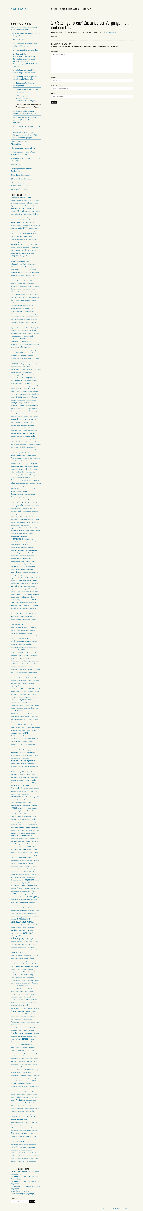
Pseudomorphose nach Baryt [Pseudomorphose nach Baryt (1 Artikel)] (17, 838)
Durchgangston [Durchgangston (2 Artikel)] (27, 372)
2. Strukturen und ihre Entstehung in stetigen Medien (24, 34)
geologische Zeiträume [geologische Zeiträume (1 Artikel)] (26, 486)
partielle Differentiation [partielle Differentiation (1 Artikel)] (27, 791)
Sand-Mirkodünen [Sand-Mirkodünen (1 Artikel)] (24, 902)
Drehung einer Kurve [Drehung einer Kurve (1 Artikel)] (22, 358)
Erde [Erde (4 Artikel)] (12, 411)
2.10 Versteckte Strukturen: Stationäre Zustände (23, 127)
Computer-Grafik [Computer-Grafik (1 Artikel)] (30, 316)
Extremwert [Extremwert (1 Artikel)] (34, 428)
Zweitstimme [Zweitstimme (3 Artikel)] (15, 1155)
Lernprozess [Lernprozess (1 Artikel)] (30, 691)
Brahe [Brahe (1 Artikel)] (20, 297)
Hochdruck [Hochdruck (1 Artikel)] (13, 558)
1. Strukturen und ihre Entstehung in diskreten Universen (24, 28)
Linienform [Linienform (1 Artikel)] (34, 694)
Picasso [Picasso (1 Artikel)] (29, 808)
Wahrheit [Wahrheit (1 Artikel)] (13, 1103)
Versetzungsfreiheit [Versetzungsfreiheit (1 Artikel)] (15, 1081)
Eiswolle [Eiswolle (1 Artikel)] (33, 389)
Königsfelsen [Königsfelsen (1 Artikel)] (29, 675)
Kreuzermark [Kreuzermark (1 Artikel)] (14, 650)
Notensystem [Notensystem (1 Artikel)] (17, 758)
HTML (114, 1209)
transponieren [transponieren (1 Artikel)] (26, 1042)
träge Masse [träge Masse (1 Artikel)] (21, 1058)
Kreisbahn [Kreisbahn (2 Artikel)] (29, 644)
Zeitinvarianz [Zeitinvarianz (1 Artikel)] (14, 1136)
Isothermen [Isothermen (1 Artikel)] (18, 589)
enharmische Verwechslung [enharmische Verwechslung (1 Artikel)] (32, 405)
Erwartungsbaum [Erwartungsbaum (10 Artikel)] (26, 419)
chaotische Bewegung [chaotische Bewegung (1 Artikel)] (16, 308)
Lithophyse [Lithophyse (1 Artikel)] (13, 697)
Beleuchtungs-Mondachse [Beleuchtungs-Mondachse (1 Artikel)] (17, 281)
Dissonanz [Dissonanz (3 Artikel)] (14, 344)
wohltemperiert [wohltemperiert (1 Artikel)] (20, 1125)
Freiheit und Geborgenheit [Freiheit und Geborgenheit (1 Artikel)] (23, 464)
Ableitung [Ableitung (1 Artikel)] (19, 206)
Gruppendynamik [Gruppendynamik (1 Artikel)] (25, 525)
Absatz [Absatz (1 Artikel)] (12, 208)
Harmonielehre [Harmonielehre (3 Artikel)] (29, 539)
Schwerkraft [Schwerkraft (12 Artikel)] (26, 933)
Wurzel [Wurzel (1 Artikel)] (17, 1128)
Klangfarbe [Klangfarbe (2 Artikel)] (33, 608)
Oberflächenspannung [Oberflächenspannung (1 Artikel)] (16, 772)
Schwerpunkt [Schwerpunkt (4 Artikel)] (16, 936)
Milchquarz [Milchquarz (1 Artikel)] (27, 716)
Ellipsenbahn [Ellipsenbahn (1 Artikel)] (26, 397)
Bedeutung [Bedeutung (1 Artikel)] (28, 275)
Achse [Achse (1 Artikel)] (30, 217)
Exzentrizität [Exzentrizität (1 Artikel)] (14, 430)
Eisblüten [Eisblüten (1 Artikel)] (20, 389)
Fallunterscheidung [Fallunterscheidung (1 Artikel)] (32, 430)
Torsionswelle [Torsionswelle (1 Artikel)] (14, 1036)
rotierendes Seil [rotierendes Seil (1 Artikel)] (34, 894)
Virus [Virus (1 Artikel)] (21, 1092)
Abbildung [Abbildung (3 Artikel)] (14, 203)
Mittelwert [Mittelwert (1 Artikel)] (31, 722)
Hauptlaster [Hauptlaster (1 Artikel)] (24, 547)
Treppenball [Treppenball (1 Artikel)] (13, 1053)
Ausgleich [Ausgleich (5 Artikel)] (15, 255)
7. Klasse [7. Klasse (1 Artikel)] (31, 200)
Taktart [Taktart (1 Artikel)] (35, 1014)
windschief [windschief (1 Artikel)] (13, 1119)
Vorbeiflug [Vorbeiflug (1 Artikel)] (29, 1094)
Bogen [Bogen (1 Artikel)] (12, 297)
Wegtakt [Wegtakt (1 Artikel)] (37, 1108)
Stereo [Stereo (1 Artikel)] (12, 988)
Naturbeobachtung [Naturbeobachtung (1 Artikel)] (15, 744)
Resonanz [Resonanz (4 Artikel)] (14, 880)
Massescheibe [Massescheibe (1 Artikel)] (20, 708)
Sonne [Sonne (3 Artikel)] (32, 958)
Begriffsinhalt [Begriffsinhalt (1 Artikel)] (32, 278)
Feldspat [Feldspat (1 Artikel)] (13, 441)
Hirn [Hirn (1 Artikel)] (17, 555)
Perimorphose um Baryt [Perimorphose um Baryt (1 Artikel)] (27, 797)
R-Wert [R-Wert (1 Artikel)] (20, 852)
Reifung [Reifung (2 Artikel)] (13, 869)
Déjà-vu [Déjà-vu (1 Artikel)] (36, 377)
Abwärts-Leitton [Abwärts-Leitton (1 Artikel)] (28, 214)
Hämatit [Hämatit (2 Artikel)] (13, 567)
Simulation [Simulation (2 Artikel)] (19, 955)
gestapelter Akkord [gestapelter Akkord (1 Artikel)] (15, 500)
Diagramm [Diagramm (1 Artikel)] (13, 328)
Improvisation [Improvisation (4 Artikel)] (16, 572)
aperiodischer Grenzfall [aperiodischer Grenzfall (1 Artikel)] (22, 239)
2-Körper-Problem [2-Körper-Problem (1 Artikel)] (15, 197)
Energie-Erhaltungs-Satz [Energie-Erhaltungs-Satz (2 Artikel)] (26, 403)
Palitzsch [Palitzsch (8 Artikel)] (15, 785)
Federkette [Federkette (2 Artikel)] (20, 436)
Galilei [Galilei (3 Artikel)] (35, 469)
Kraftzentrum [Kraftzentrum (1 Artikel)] (14, 644)
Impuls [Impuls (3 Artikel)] (25, 572)
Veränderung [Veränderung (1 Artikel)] (31, 1086)
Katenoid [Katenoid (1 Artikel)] (13, 597)
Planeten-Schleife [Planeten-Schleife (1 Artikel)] (15, 813)
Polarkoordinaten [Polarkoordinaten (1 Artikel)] (26, 819)
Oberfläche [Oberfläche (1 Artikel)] (20, 766)
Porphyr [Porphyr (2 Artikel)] (34, 819)
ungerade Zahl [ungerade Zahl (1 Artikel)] (30, 1067)
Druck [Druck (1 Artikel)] (28, 366)
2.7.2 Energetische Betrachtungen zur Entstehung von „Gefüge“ (25, 98)
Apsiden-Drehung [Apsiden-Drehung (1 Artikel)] (15, 242)
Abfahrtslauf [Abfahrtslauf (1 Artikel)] (22, 203)
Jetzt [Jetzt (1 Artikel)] (36, 591)
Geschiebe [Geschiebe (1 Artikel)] (24, 491)
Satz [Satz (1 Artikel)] (36, 905)
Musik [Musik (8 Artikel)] (25, 732)
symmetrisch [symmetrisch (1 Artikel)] (37, 1008)
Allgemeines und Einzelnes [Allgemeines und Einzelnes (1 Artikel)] (23, 225)
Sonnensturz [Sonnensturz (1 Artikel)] (21, 961)
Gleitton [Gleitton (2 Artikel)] (32, 508)
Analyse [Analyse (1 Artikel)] (37, 228)
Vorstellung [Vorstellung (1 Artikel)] (25, 1097)
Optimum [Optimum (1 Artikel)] (27, 780)
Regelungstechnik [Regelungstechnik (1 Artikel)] (20, 863)
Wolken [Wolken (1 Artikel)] (36, 1125)
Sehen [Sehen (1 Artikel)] (12, 944)
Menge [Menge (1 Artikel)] (12, 716)
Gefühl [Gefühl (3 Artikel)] (20, 480)
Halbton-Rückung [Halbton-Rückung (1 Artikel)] (30, 530)
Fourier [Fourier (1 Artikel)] (34, 455)
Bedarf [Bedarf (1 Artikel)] (22, 275)
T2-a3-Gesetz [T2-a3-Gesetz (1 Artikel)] (20, 1014)
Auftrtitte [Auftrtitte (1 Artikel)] (18, 253)
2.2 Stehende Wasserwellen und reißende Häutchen (25, 44)
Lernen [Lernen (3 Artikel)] (23, 691)
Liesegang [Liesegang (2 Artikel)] (13, 694)
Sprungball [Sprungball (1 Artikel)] (13, 972)
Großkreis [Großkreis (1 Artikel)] (37, 519)
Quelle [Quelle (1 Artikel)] (24, 849)
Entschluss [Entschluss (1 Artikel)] (28, 408)
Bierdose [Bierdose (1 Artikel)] (28, 289)
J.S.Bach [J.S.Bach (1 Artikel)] (18, 591)
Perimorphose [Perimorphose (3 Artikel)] (16, 797)
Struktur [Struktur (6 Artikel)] (25, 994)
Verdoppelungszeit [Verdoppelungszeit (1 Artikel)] (15, 1075)
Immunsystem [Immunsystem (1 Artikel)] (29, 569)
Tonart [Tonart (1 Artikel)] (19, 1030)
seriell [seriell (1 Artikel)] (19, 952)
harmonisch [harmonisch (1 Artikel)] (13, 542)
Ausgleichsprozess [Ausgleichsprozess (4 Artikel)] (27, 255)
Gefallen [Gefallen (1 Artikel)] (35, 477)
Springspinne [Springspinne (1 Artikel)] (31, 969)
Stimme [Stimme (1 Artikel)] (21, 991)
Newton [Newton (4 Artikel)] (23, 752)
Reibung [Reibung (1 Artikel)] (27, 866)
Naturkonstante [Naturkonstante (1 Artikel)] (31, 744)
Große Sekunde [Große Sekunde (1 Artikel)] (23, 519)
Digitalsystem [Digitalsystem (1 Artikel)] (22, 333)
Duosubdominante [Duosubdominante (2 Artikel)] (26, 369)
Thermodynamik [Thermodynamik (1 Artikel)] (30, 1025)
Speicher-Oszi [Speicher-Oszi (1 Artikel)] (34, 961)
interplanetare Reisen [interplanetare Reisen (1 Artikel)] (25, 583)
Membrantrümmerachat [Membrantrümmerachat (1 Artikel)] (31, 713)
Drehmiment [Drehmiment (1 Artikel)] (30, 355)
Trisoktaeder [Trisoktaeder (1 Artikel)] (21, 1056)
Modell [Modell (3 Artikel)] (19, 724)
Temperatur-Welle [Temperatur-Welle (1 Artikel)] (25, 1022)
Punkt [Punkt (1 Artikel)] (38, 838)
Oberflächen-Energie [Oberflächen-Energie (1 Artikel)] (15, 769)
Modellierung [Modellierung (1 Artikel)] (27, 725)
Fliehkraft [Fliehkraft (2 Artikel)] (22, 447)
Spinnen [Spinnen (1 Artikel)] (36, 966)
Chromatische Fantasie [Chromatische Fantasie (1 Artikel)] (16, 314)
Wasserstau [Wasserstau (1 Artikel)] (13, 1108)
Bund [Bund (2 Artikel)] (12, 303)
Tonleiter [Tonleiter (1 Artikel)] (21, 1033)
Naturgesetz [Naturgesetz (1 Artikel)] (24, 744)
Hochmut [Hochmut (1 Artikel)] (19, 558)
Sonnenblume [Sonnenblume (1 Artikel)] (14, 961)
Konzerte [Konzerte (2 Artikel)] (29, 633)
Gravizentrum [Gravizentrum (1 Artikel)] (35, 517)
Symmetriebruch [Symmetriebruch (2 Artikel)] (15, 1008)
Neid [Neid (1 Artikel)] (24, 750)
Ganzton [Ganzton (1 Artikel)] (12, 475)
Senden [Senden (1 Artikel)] (26, 950)
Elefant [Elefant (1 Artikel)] (12, 397)
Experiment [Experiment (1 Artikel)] (31, 425)
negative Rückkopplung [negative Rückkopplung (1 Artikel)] (16, 750)
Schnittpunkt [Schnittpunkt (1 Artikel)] (29, 924)
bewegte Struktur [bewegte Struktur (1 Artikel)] (22, 283)
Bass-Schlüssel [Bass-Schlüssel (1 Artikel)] (35, 272)
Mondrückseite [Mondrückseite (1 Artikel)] (21, 730)
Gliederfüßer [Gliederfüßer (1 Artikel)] (14, 511)
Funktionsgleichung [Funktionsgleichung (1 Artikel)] (33, 466)
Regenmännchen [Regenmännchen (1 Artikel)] (14, 866)
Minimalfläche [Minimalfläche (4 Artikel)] (16, 721)
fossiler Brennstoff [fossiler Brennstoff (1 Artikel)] (21, 455)
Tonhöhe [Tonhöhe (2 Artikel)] (31, 1030)
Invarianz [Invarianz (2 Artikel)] (27, 586)
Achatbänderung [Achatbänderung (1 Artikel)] (24, 217)
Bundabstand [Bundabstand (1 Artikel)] (18, 303)
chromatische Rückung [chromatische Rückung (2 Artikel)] (29, 314)
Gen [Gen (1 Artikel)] (27, 483)
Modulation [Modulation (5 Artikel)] (15, 727)
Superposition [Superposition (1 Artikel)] (14, 1005)
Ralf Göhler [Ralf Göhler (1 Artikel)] (13, 855)
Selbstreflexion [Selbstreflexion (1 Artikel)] (14, 950)
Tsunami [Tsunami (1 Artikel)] (36, 1058)
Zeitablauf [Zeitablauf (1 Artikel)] (17, 1133)
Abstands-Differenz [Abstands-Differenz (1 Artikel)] (29, 211)
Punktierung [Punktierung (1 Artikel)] (21, 841)
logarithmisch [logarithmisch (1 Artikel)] (20, 697)
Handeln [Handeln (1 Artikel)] (25, 533)
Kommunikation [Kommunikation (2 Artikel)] (16, 625)
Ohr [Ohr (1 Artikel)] (28, 777)
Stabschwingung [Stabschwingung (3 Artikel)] (27, 974)
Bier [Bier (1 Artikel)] (24, 289)
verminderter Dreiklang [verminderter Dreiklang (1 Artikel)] (23, 1078)
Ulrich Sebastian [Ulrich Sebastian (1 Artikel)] (21, 1061)
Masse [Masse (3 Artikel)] (37, 705)
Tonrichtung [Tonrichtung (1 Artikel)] (37, 1033)
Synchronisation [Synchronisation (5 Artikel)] (17, 1011)
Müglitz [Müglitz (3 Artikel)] (28, 738)
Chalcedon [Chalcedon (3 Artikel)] (18, 305)
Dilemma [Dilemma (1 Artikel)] (29, 333)
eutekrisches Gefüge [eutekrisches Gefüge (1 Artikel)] (15, 425)
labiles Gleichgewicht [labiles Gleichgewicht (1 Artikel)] (22, 680)
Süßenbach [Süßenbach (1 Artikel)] (13, 1014)
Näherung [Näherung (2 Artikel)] (24, 763)
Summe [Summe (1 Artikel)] (35, 1002)
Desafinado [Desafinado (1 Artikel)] (19, 325)
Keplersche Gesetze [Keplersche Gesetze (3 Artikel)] (27, 602)
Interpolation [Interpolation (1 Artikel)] (35, 583)
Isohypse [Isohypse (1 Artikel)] (13, 589)
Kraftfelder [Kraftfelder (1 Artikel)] (27, 641)
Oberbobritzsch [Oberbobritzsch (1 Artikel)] (32, 763)
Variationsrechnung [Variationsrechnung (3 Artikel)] (30, 1069)
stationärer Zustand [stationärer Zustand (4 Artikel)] (22, 983)
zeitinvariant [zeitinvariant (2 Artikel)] (32, 1133)
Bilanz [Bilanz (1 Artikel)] (33, 289)
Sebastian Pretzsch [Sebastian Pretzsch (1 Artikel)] (28, 941)
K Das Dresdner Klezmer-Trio (22, 189)
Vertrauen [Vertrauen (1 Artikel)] (24, 1086)
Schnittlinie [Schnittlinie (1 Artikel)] (21, 924)
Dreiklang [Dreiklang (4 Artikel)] (14, 363)
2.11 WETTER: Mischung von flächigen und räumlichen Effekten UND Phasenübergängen (26, 135)
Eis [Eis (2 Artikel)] (38, 386)
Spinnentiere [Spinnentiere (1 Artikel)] (14, 969)
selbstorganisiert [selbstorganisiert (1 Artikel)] (31, 947)
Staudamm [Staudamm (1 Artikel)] (13, 986)
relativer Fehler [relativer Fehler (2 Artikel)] (29, 874)
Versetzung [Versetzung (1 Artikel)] (33, 1078)
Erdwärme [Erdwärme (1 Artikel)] (24, 411)
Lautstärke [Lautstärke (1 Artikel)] (13, 689)
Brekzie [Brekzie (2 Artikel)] (25, 297)
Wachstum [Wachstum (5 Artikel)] (20, 1100)
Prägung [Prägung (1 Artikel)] (33, 833)
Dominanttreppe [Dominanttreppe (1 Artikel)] (29, 350)
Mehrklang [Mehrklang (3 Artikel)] (19, 711)
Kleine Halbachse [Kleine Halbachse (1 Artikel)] (21, 614)
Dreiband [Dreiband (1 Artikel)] (37, 358)
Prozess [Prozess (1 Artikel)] (28, 833)
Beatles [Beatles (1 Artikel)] (18, 275)
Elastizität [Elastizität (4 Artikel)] (35, 394)
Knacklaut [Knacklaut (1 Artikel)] (18, 619)
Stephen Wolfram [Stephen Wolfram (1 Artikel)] (34, 986)
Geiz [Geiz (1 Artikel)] (30, 480)
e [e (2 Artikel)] (21, 380)
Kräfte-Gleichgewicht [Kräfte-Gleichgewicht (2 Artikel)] (25, 658)
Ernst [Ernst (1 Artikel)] (31, 416)
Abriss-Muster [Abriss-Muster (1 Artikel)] (33, 206)
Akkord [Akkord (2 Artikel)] (32, 222)
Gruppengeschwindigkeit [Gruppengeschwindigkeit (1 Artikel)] (16, 528)
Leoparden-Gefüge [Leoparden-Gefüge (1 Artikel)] (15, 691)
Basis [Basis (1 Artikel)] (26, 272)
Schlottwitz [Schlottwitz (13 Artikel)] (23, 918)
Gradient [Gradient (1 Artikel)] (13, 514)
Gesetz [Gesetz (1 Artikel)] (37, 497)
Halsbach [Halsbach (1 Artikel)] (37, 530)
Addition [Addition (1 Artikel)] (25, 220)
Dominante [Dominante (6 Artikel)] (25, 346)
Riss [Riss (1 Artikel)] (11, 885)
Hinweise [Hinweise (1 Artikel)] (13, 555)
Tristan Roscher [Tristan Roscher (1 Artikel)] (29, 1056)
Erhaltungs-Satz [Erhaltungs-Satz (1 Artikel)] (14, 414)
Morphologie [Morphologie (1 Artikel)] (34, 730)
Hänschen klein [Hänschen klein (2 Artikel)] (30, 567)
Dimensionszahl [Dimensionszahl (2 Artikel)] (28, 336)
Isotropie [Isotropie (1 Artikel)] (25, 589)
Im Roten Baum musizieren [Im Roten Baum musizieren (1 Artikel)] (29, 575)
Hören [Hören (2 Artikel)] (12, 569)
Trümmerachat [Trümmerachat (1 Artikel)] (29, 1058)
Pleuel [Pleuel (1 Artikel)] (34, 816)
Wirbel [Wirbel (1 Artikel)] (27, 1122)
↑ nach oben (14, 1209)
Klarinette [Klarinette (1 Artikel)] (13, 611)
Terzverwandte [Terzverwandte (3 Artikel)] (16, 1025)
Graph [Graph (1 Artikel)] (17, 517)
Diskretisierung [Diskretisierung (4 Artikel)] (26, 341)
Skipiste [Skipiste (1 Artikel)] (21, 958)
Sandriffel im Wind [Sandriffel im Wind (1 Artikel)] (15, 905)
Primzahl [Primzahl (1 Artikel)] (28, 827)
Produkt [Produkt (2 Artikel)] (13, 830)
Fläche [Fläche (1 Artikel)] (29, 453)
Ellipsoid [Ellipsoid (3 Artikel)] (34, 397)
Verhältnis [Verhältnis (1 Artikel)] (36, 1075)
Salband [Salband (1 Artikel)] (12, 902)
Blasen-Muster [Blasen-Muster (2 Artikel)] (20, 295)
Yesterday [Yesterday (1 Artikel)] (34, 1130)
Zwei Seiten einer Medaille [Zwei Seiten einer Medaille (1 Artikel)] (30, 1153)
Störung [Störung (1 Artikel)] (20, 997)
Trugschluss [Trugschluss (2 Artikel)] (14, 1059)
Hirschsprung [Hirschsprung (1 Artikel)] (30, 555)
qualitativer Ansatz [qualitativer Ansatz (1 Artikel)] (21, 847)
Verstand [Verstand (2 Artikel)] (33, 1081)
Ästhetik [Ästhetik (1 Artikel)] (37, 1158)
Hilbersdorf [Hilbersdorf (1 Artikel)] (30, 553)
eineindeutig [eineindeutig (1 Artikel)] (27, 386)
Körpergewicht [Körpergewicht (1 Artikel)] (14, 678)
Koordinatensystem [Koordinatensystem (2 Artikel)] (25, 636)
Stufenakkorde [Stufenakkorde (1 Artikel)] (14, 997)
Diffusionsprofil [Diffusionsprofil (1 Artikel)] (14, 333)
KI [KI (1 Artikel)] (31, 605)
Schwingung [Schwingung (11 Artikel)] (17, 938)
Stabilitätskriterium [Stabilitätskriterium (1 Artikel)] (15, 975)
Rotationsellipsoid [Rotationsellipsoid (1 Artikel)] (15, 891)
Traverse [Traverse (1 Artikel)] (17, 1047)
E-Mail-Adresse (56, 86)
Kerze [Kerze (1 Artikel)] (36, 603)
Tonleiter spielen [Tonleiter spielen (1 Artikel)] (28, 1033)
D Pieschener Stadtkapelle (20, 175)
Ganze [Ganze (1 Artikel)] (34, 472)
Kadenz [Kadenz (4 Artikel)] (19, 594)
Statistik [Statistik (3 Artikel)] (35, 983)
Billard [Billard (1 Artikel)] (19, 292)
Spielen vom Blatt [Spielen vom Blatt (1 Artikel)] (29, 966)
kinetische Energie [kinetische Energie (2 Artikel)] (16, 608)
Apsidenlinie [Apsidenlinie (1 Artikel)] (23, 242)
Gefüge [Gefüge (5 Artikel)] (14, 480)
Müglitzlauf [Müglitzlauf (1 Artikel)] (35, 739)
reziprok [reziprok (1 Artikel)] (21, 880)
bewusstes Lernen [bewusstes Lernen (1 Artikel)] (31, 283)
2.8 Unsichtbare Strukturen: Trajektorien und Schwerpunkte (25, 112)
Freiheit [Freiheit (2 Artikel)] (17, 461)
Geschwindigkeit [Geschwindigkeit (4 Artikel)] (17, 494)
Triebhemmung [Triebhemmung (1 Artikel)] (29, 1053)
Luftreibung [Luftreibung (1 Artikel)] (13, 702)
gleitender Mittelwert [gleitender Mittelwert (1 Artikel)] (29, 505)
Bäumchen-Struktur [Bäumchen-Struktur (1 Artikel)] (34, 303)
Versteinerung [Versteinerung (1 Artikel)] (21, 1083)
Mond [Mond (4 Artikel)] (37, 727)
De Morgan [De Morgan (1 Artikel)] (21, 322)
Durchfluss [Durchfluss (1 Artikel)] (18, 372)
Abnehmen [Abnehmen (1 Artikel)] (25, 206)
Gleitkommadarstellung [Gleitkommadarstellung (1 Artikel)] (16, 508)
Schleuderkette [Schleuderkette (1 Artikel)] (35, 916)
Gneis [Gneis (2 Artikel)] (19, 511)
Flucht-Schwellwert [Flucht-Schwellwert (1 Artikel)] (31, 447)
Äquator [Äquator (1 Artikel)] (32, 1158)
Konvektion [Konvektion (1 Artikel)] (32, 630)
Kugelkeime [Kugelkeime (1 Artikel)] (13, 664)
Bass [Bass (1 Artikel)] (30, 272)
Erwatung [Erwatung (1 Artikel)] (26, 422)
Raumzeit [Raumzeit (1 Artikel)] (35, 858)
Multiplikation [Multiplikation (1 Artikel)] (14, 733)
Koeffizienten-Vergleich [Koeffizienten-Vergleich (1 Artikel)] (20, 622)
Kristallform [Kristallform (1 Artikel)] (13, 653)
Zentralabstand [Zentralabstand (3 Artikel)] (21, 1139)
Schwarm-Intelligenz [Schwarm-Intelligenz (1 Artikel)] (21, 927)
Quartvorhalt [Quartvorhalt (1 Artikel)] (36, 847)
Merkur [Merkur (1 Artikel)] (22, 716)
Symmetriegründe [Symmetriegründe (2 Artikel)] (27, 1008)
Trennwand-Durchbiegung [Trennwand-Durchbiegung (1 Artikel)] (23, 1050)
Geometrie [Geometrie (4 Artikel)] (14, 488)
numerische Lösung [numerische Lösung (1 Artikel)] (15, 763)
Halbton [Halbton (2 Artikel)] (21, 530)
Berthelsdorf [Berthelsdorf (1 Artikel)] (13, 283)
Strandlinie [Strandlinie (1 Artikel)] (31, 991)
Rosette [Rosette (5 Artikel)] (20, 888)
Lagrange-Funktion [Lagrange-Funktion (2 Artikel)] (28, 683)
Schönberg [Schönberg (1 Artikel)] (19, 941)
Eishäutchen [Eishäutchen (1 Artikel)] (27, 389)
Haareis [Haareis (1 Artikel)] (25, 528)
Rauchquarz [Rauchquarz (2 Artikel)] (22, 858)
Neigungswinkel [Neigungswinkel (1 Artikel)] (30, 750)
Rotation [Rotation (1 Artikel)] (27, 888)
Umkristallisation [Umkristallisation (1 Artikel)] (14, 1064)
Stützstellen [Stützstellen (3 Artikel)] (28, 997)
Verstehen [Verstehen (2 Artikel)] (13, 1083)
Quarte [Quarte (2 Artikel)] (29, 847)
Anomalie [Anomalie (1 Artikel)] (31, 236)
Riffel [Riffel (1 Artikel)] (18, 883)
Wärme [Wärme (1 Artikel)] (22, 1128)
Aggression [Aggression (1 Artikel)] (19, 222)
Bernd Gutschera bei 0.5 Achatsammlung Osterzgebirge (22, 1192)
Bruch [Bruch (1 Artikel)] (12, 300)
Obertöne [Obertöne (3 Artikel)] (14, 777)
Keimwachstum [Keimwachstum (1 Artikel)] (25, 600)
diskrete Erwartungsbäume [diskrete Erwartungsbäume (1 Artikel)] (33, 339)
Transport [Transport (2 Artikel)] (34, 1042)
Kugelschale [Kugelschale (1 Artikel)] (30, 664)
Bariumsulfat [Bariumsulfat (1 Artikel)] (28, 270)
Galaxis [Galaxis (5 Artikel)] (28, 469)
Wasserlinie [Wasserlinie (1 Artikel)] (25, 1105)
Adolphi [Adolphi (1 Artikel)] (35, 220)
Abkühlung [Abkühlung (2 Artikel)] (30, 203)
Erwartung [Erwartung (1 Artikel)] (13, 419)
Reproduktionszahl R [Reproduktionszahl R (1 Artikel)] (31, 877)
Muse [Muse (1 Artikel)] (20, 733)
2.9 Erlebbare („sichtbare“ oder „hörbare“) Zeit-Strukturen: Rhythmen (24, 120)
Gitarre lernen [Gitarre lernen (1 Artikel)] (28, 503)
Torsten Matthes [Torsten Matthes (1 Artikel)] (22, 1036)
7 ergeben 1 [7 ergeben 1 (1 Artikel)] (24, 200)
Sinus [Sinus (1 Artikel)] (34, 955)
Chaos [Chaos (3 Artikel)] (25, 305)
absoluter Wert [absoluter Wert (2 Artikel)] (30, 208)
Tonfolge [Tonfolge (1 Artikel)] (25, 1030)
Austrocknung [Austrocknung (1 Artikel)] (14, 259)
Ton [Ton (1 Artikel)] (37, 1027)
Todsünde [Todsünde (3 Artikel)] (31, 1027)
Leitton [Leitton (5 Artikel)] (31, 688)
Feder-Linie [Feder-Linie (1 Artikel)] (25, 433)
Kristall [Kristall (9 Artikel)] (21, 649)
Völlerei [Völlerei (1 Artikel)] (12, 1100)
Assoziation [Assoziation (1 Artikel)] (19, 247)
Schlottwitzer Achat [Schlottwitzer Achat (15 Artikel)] (22, 922)
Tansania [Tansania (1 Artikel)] (13, 1016)
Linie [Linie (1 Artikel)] (29, 694)
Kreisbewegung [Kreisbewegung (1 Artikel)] (14, 647)
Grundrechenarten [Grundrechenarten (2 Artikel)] (32, 522)
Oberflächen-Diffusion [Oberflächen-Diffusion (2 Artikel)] (31, 766)
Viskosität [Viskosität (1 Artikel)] (26, 1092)
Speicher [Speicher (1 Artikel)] (28, 961)
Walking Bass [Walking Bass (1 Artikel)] (14, 1105)
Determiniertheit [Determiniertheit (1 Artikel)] (34, 325)
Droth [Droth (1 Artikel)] (24, 366)
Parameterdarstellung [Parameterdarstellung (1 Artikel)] (16, 791)
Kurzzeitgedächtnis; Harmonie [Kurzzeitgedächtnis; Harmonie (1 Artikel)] (18, 675)
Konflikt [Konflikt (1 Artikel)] (12, 627)
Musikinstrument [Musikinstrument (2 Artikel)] (16, 736)
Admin (130, 1209)
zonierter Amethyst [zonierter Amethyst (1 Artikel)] (23, 1144)
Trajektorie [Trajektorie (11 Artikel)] (22, 1039)
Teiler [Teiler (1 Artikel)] (12, 1019)
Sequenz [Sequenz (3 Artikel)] (14, 952)
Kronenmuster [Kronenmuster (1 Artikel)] (14, 658)
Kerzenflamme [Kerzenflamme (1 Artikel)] (14, 605)
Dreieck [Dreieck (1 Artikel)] (31, 361)
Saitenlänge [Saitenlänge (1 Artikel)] (34, 899)
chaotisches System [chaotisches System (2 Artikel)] (27, 308)
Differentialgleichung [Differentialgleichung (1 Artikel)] (23, 330)
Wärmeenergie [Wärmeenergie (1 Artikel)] (28, 1128)
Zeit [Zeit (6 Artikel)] (12, 1133)
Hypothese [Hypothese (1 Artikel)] (34, 564)
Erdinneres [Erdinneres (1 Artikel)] (18, 411)
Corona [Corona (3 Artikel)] (13, 319)
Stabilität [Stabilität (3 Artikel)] (31, 972)
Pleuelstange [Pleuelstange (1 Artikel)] (13, 819)
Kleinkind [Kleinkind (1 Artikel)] (16, 616)
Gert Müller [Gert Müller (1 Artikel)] (13, 491)
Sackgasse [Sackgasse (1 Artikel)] (23, 899)
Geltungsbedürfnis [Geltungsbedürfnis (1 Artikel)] (20, 483)
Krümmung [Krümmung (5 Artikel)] (16, 660)
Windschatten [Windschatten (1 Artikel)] (34, 1117)
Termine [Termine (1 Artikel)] (33, 1022)
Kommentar (54, 52)
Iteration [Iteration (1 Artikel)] (13, 591)
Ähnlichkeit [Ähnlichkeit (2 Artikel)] (25, 1158)
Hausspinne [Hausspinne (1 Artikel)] (31, 547)
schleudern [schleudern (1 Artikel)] (13, 919)
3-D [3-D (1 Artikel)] (34, 197)
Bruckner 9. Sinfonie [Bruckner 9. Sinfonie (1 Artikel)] (25, 300)
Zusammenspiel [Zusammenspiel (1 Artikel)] (14, 1150)
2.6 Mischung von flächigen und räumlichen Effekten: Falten (25, 77)
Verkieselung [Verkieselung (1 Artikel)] (14, 1078)
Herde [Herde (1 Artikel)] (12, 553)
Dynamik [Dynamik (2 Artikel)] (24, 375)
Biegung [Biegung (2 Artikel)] (13, 289)
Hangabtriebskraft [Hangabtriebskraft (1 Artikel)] (15, 536)
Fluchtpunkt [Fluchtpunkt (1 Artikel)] (26, 450)
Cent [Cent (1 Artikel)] (12, 306)
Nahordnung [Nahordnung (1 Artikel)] (24, 741)
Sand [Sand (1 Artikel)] (17, 902)
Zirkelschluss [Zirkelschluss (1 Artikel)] (35, 1142)
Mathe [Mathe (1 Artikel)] (37, 708)
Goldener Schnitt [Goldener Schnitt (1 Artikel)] (27, 511)
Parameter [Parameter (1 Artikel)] (36, 788)
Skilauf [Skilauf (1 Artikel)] (12, 958)
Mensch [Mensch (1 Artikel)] (17, 716)
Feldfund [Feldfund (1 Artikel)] (34, 439)
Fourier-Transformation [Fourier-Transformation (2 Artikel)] (32, 458)
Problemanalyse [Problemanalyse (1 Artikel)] (34, 827)
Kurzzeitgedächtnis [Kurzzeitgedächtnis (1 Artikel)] (32, 672)
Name (53, 78)
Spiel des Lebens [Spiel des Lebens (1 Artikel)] (19, 966)
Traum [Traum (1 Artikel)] (12, 1047)
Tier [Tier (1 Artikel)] (26, 1027)
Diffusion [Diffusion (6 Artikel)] (33, 330)
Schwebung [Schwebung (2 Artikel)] (14, 930)
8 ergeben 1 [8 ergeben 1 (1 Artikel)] (36, 200)
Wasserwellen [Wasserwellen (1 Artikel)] (20, 1108)
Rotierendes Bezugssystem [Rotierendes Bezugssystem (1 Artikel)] (23, 894)
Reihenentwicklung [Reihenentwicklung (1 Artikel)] (30, 869)
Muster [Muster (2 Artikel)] (25, 736)
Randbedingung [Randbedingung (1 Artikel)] (33, 855)
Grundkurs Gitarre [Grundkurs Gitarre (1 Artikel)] (21, 522)
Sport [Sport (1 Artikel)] (19, 969)
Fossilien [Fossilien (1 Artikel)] (29, 455)
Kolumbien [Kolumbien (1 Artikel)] (30, 622)
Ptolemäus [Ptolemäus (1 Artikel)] (32, 838)
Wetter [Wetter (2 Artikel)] (13, 1117)
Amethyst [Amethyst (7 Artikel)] (22, 227)
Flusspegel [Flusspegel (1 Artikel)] (18, 453)
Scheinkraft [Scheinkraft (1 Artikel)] (31, 908)
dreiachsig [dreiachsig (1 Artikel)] (30, 358)
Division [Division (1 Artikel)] (21, 344)
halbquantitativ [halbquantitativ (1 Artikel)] (14, 530)
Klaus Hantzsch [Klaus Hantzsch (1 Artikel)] (20, 611)
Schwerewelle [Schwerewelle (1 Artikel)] (30, 930)
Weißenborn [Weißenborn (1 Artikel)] (21, 1111)
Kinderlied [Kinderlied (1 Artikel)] (35, 605)
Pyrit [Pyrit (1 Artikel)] (33, 841)
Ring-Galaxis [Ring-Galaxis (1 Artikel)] (28, 883)
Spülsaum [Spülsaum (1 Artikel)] (19, 972)
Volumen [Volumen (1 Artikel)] (13, 1094)
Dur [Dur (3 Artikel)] (35, 369)
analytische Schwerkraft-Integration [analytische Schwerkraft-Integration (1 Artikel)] (29, 231)
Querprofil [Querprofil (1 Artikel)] (29, 849)
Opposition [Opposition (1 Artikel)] (13, 780)
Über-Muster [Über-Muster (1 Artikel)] (13, 1161)
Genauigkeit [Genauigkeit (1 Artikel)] (32, 483)
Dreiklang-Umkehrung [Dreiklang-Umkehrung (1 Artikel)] (24, 364)
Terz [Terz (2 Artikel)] (37, 1022)
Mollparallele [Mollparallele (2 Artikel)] (30, 727)
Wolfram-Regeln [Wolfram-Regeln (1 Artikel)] (29, 1125)
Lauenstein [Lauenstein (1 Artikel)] (34, 686)
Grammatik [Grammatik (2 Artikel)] (36, 514)
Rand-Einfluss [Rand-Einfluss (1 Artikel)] (24, 855)
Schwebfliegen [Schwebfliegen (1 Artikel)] (31, 927)
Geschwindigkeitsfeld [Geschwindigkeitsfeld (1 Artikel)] (30, 494)
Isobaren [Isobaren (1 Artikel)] (33, 586)
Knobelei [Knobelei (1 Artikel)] (34, 619)
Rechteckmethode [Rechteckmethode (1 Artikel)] (15, 860)
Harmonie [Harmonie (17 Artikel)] (17, 539)
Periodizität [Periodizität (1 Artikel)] (19, 799)
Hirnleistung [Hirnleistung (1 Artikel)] (23, 555)
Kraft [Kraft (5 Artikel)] (13, 641)
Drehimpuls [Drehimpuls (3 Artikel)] (15, 355)
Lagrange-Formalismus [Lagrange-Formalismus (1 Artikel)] (16, 683)
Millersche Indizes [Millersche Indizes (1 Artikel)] (18, 719)
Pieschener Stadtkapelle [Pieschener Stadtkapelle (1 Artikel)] (16, 811)
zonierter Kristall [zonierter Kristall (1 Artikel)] (33, 1144)
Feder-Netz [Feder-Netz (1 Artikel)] (32, 433)
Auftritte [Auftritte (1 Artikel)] (13, 253)
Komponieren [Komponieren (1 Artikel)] (25, 625)
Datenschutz (107, 1209)
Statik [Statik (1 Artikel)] (23, 980)
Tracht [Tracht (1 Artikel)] (34, 1036)
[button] (40, 27)
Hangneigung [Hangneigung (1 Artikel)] (24, 536)
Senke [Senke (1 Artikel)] (31, 950)
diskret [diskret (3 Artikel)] (22, 339)
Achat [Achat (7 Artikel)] (35, 213)
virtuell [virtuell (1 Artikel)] (25, 1089)
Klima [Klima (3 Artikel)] (35, 616)
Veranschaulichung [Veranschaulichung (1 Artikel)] (26, 1072)
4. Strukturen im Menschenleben (23, 148)
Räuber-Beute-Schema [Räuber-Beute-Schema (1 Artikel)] (20, 897)
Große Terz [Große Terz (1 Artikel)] (30, 519)
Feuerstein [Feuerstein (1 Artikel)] (31, 441)
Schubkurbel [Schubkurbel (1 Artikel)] (36, 924)
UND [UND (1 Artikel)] (16, 1067)
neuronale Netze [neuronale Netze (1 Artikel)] (14, 752)
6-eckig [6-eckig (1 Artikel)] (19, 200)
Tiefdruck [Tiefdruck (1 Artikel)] (13, 1027)
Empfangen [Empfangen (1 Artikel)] (13, 400)
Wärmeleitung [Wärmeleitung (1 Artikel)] (22, 1130)
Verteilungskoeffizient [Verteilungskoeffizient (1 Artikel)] (16, 1086)
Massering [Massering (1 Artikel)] (13, 708)
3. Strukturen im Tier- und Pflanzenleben (21, 142)
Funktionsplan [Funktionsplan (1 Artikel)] (14, 469)
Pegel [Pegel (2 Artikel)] (18, 794)
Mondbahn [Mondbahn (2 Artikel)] (14, 730)
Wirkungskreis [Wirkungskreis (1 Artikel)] (33, 1122)
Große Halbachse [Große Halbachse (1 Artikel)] (14, 519)
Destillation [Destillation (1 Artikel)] (26, 325)
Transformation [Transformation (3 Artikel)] (16, 1042)
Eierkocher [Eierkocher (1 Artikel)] (34, 380)
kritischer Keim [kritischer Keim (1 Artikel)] (34, 655)
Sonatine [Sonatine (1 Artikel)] (26, 958)
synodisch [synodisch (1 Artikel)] (28, 1011)
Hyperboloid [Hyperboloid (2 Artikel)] (27, 564)
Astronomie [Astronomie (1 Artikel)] (17, 250)
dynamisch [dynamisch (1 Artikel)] (31, 375)
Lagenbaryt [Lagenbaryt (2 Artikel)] (36, 680)
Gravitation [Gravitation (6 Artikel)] (25, 516)
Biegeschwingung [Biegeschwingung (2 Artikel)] (33, 286)
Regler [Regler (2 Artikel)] (21, 866)
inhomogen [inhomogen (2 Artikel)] (14, 580)
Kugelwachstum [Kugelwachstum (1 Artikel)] (31, 669)
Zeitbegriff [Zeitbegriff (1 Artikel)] (24, 1133)
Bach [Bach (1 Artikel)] (28, 261)
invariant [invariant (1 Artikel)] (20, 586)
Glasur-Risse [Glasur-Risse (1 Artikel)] (36, 503)
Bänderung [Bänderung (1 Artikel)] (25, 303)
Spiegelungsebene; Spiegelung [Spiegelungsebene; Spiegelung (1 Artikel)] (30, 964)
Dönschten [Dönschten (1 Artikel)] (17, 380)
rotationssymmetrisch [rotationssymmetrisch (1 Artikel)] (25, 891)
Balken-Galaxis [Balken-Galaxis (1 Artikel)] (20, 267)
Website (53, 94)
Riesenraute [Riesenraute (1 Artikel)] (13, 883)
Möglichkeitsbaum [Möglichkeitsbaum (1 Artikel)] (15, 739)
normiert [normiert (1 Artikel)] (31, 755)
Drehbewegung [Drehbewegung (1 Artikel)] (35, 353)
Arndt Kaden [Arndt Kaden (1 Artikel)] (21, 245)
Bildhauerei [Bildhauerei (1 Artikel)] (13, 292)
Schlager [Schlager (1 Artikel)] (24, 913)
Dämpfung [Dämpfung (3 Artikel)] (29, 377)
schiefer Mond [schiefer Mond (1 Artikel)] (23, 910)
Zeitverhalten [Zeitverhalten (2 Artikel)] (27, 1136)
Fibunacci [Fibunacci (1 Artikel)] (16, 444)
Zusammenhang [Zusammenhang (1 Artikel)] (31, 1147)
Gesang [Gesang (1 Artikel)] (19, 491)
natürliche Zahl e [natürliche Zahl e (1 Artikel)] (28, 747)
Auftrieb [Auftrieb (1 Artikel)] (34, 250)
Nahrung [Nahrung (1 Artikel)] (31, 741)
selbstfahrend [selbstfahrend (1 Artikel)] (14, 947)
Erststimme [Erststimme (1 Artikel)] (36, 416)
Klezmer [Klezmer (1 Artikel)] (22, 616)
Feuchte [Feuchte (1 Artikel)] (25, 441)
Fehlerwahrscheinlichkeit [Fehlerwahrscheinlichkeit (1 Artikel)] (16, 439)
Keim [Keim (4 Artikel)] (32, 597)
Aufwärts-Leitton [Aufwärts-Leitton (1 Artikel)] (26, 253)
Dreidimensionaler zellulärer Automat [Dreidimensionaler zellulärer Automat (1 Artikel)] (19, 361)
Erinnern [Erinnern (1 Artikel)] (20, 416)
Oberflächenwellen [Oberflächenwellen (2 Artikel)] (27, 772)
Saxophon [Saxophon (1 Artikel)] (18, 908)
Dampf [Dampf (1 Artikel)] (28, 319)
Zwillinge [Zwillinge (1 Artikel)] (29, 1155)
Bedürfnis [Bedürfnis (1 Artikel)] (35, 275)
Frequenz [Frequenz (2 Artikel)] (34, 464)
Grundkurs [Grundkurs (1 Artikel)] (13, 522)
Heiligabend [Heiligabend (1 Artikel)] (13, 550)
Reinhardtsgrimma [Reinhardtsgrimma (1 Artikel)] (15, 871)
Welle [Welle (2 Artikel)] (27, 1111)
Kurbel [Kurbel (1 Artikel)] (16, 672)
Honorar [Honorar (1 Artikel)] (33, 561)
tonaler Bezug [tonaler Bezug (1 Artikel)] (14, 1030)
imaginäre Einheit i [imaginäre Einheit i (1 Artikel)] (20, 569)
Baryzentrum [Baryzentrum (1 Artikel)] (14, 272)
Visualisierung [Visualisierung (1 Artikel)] (33, 1092)
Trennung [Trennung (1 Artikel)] (13, 1050)
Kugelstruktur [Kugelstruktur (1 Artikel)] (14, 669)
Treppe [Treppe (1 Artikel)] (32, 1050)
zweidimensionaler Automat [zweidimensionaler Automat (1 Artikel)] (25, 1150)
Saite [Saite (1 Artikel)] (28, 899)
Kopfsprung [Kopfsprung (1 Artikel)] (13, 639)
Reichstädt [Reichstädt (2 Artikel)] (33, 866)
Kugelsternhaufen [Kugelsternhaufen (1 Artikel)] (22, 666)
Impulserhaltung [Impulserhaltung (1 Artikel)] (18, 575)
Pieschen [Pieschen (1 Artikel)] (34, 808)
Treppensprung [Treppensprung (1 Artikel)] (21, 1053)
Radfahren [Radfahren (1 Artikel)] (25, 852)
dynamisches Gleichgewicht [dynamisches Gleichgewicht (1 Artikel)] (17, 377)
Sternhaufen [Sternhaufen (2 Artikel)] (18, 989)
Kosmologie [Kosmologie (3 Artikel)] (21, 638)
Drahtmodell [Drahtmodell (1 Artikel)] (27, 353)
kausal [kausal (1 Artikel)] (17, 597)
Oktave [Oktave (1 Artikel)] (32, 777)
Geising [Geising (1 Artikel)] (26, 480)
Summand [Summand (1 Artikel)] (29, 1002)
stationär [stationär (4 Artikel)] (29, 980)
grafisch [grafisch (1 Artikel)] (18, 514)
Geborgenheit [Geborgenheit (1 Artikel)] (24, 475)
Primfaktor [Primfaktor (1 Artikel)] (21, 827)
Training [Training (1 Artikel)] (13, 1039)
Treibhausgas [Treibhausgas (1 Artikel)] (32, 1047)
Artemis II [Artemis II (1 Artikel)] (13, 247)
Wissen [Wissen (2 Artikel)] (13, 1125)
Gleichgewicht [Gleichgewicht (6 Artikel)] (17, 505)
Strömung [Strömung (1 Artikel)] (33, 994)
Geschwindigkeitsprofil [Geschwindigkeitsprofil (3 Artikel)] (19, 497)
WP (122, 1209)
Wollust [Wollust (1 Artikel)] (12, 1128)
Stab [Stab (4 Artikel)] (25, 972)
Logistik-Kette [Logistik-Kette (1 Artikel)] (14, 700)
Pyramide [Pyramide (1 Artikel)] (28, 841)
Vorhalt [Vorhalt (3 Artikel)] (18, 1097)
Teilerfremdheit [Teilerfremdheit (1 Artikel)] (18, 1019)
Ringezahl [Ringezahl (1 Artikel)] (35, 883)
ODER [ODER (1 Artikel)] (20, 777)
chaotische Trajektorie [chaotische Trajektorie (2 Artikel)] (17, 311)
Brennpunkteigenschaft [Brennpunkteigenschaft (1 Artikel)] (34, 297)
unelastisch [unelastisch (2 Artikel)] (22, 1067)
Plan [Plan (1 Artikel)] (24, 811)
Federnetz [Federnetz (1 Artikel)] (27, 436)
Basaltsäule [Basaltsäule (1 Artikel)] (20, 272)
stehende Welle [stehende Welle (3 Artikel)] (22, 986)
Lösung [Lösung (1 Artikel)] (30, 702)
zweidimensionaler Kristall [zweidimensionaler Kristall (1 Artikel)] (17, 1153)
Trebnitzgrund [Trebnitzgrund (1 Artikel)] (23, 1047)
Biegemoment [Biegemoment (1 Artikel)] (23, 286)
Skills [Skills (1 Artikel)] (16, 958)
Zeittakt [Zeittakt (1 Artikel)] (20, 1136)
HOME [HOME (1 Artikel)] (22, 561)
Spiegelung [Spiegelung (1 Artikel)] (19, 964)
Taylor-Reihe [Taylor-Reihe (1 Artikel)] (24, 1016)
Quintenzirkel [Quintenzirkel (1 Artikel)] (14, 852)
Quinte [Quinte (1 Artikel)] (35, 849)
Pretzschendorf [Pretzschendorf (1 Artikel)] (14, 827)
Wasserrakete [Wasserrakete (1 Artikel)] (33, 1105)
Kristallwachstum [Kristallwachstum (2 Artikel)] (23, 655)
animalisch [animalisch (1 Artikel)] (18, 234)
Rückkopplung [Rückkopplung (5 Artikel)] (33, 896)
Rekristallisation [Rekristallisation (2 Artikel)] (29, 872)
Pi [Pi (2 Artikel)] (25, 808)
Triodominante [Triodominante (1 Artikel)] (14, 1056)
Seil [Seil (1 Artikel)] (30, 944)
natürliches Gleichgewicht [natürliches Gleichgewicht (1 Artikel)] (17, 747)
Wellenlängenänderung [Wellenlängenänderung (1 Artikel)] (25, 1114)
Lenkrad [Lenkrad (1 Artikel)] (38, 689)
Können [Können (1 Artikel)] (35, 675)
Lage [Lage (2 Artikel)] (29, 680)
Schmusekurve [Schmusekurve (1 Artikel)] (14, 924)
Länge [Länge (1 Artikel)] (19, 702)
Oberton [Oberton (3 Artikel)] (14, 774)
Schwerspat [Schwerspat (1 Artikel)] (25, 936)
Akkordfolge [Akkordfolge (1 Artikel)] (13, 225)
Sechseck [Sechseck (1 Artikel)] (36, 941)
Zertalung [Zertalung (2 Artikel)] (22, 1142)
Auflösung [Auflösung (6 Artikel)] (26, 250)
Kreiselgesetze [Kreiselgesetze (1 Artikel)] (22, 647)
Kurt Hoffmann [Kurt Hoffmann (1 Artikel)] (23, 672)
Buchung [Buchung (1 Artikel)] (34, 300)
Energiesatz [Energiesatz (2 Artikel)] (14, 405)
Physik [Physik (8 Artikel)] (14, 807)
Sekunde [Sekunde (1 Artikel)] (34, 944)
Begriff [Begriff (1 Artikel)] (26, 278)
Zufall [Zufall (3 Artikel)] (16, 1147)
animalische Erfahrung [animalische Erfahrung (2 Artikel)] (29, 234)
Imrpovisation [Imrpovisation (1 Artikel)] (14, 578)
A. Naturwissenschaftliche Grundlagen (20, 159)
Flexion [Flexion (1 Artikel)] (16, 447)
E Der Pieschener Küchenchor (22, 179)
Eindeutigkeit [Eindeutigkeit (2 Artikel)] (29, 383)
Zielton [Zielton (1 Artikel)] (28, 1142)
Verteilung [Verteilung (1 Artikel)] (28, 1083)
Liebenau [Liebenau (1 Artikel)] (36, 691)
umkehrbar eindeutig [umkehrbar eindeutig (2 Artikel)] (32, 1061)
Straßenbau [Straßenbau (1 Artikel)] (13, 994)
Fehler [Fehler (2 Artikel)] (33, 436)
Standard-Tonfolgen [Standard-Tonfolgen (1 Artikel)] (20, 977)
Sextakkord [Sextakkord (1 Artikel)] (25, 952)
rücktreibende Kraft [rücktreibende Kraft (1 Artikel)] (15, 899)
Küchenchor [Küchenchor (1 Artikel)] (21, 678)
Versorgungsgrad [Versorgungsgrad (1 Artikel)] (25, 1081)
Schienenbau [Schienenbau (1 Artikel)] (31, 910)
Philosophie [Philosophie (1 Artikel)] (34, 805)
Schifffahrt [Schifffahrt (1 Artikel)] (18, 913)
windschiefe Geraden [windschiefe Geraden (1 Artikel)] (22, 1119)
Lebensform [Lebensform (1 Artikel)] (24, 689)
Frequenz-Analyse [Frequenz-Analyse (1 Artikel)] (15, 466)
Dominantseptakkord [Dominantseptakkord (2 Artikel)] (17, 350)
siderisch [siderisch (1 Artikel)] (31, 952)
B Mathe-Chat (16, 164)
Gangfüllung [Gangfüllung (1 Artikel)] (29, 472)
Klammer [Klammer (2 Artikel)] (25, 608)
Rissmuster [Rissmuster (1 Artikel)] (30, 885)
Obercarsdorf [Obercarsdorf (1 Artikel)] (14, 766)
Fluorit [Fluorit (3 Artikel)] (33, 450)
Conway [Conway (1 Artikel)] (37, 316)
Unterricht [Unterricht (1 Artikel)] (19, 1069)
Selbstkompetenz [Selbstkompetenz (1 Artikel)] (22, 947)
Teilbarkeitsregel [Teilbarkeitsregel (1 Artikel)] (32, 1016)
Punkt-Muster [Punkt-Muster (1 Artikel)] (14, 841)
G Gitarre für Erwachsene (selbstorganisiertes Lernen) (21, 184)
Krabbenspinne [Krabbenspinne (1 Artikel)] (30, 639)
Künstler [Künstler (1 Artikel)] (28, 678)
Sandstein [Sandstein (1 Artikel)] (23, 905)
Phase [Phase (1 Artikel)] (29, 802)
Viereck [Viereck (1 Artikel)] (38, 1086)
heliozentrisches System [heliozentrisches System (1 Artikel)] (31, 550)
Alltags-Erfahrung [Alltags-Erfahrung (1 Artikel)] (35, 225)
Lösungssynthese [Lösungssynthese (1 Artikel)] (14, 705)
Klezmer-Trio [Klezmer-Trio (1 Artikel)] (28, 616)
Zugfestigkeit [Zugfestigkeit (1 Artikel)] (23, 1147)
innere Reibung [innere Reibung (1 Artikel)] (22, 580)
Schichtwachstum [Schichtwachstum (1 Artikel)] (15, 910)
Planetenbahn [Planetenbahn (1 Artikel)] (23, 813)
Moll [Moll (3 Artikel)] (23, 727)
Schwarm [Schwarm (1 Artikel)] (13, 927)
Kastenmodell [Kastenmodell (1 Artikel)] (36, 594)
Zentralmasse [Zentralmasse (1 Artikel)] (32, 1139)
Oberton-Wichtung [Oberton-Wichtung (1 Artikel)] (31, 774)
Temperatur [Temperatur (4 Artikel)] (15, 1022)
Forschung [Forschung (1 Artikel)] (13, 455)
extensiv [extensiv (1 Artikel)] (28, 428)
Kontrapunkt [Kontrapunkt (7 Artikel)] (23, 630)
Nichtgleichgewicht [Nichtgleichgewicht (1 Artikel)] (15, 755)
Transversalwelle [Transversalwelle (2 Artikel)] (25, 1045)
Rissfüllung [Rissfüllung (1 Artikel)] (23, 885)
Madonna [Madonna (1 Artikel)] (22, 705)
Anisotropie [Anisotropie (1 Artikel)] (19, 236)
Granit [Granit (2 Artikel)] (12, 517)
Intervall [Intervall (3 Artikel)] (14, 586)
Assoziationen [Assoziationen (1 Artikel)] (26, 247)
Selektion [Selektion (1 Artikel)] (21, 950)
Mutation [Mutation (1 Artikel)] (30, 736)
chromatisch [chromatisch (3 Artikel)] (29, 311)
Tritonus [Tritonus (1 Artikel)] (37, 1056)
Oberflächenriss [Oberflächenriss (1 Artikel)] (25, 769)
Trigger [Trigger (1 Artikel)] (36, 1053)
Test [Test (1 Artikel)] (24, 1025)
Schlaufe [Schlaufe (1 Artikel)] (13, 916)
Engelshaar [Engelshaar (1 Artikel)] (21, 405)
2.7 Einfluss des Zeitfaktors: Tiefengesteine (23, 84)
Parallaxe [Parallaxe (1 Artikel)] (26, 788)
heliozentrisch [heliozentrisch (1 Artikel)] (21, 550)
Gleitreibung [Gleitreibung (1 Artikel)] (26, 508)
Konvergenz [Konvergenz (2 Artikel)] (14, 633)
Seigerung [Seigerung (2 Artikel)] (25, 944)
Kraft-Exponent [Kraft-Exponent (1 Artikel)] (20, 641)
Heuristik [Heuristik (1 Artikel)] (23, 553)
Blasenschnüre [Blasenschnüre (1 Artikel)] (29, 294)
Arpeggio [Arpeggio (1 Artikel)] (28, 245)
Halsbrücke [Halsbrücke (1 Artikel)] (13, 533)
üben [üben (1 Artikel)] (19, 1164)
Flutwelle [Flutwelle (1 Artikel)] (24, 453)
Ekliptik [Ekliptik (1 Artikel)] (12, 391)
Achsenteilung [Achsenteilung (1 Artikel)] (14, 220)
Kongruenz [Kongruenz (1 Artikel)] (18, 627)
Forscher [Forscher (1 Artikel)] (34, 453)
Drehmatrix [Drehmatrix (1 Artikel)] (23, 355)
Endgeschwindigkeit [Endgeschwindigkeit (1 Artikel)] (31, 400)
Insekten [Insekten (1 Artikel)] (29, 580)
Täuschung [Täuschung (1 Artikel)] (13, 1061)
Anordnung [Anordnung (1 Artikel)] (13, 239)
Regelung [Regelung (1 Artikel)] (13, 863)
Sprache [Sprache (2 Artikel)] (24, 969)
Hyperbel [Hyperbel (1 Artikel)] (20, 564)
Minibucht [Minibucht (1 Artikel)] (35, 719)
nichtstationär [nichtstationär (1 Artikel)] (24, 755)
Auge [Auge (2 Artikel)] (33, 253)
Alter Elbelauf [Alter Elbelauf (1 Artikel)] (14, 228)
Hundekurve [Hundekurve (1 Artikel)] (13, 564)
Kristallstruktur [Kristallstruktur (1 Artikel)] (36, 653)
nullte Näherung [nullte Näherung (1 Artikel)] (25, 758)
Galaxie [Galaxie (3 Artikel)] (21, 469)
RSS (126, 1209)
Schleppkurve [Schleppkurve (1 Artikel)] (27, 916)
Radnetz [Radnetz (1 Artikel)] (36, 852)
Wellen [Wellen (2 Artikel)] (32, 1111)
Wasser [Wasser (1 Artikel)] (19, 1105)
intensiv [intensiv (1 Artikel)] (34, 580)
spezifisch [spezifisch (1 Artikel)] (13, 964)
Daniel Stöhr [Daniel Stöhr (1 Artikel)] (34, 319)
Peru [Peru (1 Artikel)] (32, 799)
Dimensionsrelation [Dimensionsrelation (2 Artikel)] (16, 336)
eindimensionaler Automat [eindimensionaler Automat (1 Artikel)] (17, 386)
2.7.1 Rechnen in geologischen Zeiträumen (27, 90)
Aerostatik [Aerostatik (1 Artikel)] (13, 222)
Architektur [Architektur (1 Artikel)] (30, 242)
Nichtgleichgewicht (111, 32)
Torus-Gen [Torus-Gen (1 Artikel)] (29, 1036)
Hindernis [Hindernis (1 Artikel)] (36, 553)
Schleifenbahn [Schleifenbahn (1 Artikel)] (19, 916)
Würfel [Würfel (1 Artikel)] (29, 1130)
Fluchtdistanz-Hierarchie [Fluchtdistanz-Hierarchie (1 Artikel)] (16, 450)
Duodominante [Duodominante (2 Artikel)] (15, 369)
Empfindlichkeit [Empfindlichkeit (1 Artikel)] (21, 400)
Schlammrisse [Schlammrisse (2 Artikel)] (32, 913)
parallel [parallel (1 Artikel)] (31, 788)
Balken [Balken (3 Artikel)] (13, 267)
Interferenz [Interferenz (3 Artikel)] (15, 583)
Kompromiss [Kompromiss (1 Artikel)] (32, 625)
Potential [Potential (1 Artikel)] (24, 822)
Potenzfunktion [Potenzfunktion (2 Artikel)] (32, 825)
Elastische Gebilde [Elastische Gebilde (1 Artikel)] (27, 391)
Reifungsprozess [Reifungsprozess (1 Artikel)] (20, 869)
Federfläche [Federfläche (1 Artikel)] (13, 436)
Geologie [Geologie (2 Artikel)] (16, 486)
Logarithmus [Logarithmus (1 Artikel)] (28, 697)
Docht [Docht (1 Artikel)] (26, 344)
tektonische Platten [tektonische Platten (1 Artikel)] (27, 1019)
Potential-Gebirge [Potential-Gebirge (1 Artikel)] (32, 822)
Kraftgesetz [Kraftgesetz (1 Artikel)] (34, 641)
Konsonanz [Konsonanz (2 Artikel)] (25, 627)
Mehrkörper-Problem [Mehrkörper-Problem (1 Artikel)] (29, 711)
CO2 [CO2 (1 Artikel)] (24, 316)
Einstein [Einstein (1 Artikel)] (33, 386)
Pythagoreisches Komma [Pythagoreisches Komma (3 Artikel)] (23, 844)
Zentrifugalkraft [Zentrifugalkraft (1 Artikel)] (14, 1142)
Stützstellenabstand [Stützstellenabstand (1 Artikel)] (15, 1000)
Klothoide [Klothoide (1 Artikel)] (13, 619)
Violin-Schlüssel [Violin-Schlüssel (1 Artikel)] (19, 1089)
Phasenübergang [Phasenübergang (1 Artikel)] (27, 805)
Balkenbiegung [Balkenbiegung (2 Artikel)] (15, 270)
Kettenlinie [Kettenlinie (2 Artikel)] (26, 605)
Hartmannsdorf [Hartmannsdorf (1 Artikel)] (31, 542)
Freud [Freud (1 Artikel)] (21, 466)
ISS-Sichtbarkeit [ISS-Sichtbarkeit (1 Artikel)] (36, 589)
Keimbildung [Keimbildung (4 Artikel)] (15, 599)
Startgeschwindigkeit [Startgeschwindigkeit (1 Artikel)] (16, 980)
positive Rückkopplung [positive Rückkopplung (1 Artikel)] (16, 822)
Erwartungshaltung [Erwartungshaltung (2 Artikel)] (16, 422)
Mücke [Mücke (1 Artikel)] (22, 739)
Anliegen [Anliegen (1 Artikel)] (25, 236)
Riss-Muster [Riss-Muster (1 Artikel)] (16, 885)
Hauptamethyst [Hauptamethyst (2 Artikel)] (15, 547)
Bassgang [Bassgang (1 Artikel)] (13, 275)
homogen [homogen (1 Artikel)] (28, 561)
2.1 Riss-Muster (18, 40)
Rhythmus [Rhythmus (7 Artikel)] (29, 879)
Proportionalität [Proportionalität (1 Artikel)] (21, 833)
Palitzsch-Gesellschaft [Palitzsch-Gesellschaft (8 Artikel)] (20, 787)
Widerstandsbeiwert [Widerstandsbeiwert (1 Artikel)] (20, 1117)
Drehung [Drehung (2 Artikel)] (13, 358)
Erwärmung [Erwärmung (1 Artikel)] (32, 422)
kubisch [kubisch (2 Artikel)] (24, 661)
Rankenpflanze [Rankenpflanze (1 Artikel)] (14, 858)
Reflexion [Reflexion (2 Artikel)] (36, 861)
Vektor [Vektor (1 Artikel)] (18, 1072)
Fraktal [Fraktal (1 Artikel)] (12, 461)
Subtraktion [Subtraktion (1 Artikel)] (22, 1002)
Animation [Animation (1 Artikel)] (13, 236)
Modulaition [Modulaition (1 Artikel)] (34, 725)
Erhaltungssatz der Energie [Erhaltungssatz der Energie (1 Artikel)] (26, 414)
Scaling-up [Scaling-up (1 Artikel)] (24, 908)
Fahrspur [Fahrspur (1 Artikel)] (20, 430)
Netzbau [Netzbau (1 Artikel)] (38, 750)
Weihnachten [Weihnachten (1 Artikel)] (14, 1111)
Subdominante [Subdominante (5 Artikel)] (27, 999)
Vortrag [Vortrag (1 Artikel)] (31, 1097)
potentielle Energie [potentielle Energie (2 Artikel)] (16, 825)
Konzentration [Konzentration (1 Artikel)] (22, 633)
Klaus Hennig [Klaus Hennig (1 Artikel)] (28, 611)
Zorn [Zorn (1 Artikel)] (12, 1147)
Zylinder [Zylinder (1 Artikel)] (19, 1158)
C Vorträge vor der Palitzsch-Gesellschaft (21, 169)
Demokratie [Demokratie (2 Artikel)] (14, 322)
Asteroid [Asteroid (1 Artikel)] (33, 247)
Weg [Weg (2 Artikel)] (26, 1108)
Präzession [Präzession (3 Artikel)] (14, 836)
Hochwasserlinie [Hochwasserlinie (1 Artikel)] (26, 558)
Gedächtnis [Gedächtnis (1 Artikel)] (13, 477)
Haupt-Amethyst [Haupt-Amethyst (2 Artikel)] (16, 545)
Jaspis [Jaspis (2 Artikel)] (32, 592)
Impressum (98, 1209)
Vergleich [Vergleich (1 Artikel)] (30, 1075)
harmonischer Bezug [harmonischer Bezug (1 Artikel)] (22, 542)
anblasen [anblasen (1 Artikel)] (13, 234)
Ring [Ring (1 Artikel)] (23, 883)
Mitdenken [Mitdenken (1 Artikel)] (25, 722)
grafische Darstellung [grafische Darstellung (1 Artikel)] (26, 514)
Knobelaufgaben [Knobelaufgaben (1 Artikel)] (26, 619)
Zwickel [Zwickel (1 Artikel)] (23, 1155)
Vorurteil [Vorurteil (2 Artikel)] (37, 1097)
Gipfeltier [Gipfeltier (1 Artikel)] (13, 503)
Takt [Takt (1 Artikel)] (31, 1014)
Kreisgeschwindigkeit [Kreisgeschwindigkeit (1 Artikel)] (32, 647)
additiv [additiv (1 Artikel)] (30, 220)
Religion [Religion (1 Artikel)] (17, 877)
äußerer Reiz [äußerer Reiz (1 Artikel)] (13, 1164)
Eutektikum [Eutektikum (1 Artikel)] (24, 425)
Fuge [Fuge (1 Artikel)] (25, 466)
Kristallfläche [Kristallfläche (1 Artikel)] (36, 650)
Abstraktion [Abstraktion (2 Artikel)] (18, 214)
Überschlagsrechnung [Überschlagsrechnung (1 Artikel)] (31, 1161)
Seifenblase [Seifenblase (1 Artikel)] (17, 944)
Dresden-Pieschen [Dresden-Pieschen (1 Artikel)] (35, 364)
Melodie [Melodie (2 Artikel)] (13, 714)
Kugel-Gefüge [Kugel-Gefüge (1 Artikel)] (35, 661)
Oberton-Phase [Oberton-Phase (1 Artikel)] (21, 774)
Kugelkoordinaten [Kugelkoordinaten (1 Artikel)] (21, 664)
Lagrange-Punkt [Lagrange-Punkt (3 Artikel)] (16, 686)
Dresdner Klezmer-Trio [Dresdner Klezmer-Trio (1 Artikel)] (16, 366)
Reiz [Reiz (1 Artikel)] (22, 871)
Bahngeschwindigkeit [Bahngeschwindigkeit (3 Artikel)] (18, 264)
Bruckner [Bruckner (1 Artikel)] (17, 300)
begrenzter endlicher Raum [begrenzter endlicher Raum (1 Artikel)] (17, 278)
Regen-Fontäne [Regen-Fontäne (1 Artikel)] (29, 863)
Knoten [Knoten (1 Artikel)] (12, 622)
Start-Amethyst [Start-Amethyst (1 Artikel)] (30, 977)
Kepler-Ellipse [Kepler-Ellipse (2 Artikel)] (14, 603)
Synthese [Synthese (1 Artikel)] (34, 1011)
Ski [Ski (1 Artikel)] (37, 955)
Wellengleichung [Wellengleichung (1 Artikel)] (14, 1114)
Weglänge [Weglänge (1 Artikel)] (31, 1108)
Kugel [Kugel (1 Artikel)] (29, 661)
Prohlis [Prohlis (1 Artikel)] (22, 830)
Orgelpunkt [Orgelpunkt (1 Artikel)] (21, 783)
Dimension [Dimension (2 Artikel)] (36, 333)
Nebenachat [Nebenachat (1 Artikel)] (36, 747)
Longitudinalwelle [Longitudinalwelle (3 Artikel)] (25, 700)
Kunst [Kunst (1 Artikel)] (12, 672)
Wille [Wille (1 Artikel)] (28, 1117)
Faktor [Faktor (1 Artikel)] (25, 430)
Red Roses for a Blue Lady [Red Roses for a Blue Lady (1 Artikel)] (26, 860)
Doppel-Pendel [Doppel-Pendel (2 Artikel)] (18, 353)
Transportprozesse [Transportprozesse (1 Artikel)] (15, 1045)
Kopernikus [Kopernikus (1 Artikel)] (35, 636)
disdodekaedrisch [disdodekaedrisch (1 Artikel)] (14, 339)
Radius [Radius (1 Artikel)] (31, 852)
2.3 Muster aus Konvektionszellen (25, 50)
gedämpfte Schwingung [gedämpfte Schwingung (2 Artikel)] (24, 478)
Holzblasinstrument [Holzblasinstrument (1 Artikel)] (15, 561)
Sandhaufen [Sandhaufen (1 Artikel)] (32, 902)
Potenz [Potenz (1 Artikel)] (24, 825)
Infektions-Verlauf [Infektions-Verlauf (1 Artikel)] (35, 578)
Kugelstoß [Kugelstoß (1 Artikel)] (30, 666)
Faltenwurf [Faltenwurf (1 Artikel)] (13, 433)
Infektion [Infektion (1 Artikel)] (27, 578)
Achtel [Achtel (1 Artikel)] (20, 220)
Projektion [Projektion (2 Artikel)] (29, 830)
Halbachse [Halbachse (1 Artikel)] (31, 528)
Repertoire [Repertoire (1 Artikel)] (22, 877)
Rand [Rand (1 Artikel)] (18, 855)
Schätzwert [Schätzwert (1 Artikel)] (13, 941)
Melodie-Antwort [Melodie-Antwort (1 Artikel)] (20, 713)
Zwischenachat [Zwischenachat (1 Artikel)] (36, 1155)
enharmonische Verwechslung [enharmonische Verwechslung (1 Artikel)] (17, 408)
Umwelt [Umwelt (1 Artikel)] (21, 1064)
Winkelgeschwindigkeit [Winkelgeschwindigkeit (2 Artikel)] (17, 1122)
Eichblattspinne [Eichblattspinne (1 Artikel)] (27, 380)
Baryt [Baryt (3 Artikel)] (34, 269)
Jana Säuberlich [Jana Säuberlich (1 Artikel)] (25, 591)
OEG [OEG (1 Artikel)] (24, 777)
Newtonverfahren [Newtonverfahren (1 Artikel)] (31, 752)
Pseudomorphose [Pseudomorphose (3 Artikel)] (26, 836)
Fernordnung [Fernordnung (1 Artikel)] (19, 441)
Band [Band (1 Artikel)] (22, 270)
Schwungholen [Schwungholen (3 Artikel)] (31, 939)
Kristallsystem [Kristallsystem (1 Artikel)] (14, 655)
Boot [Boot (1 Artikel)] (16, 297)
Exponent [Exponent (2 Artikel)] (13, 428)
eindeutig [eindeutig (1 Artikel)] (21, 383)
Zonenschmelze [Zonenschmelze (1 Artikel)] (14, 1144)
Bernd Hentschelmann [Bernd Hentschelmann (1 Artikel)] (29, 281)
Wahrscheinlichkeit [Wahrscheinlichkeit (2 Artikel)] (30, 1103)
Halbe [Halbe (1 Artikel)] (36, 528)
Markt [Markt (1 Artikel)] (31, 705)
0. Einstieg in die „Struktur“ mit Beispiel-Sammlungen (23, 153)
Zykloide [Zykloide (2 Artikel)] (13, 1158)
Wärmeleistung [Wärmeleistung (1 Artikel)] (14, 1130)
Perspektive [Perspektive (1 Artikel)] (26, 799)
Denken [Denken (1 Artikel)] (27, 322)
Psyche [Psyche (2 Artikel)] (27, 838)
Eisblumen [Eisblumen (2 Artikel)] (14, 389)
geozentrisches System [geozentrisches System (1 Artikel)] (32, 489)
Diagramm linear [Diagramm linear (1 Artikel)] (21, 328)
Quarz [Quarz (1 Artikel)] (12, 849)
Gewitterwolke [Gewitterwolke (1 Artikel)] (31, 500)
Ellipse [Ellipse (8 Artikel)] (18, 396)
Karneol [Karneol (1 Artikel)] (30, 594)
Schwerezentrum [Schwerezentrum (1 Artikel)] (14, 933)
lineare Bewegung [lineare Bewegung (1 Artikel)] (22, 694)
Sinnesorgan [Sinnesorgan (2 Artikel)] (27, 955)
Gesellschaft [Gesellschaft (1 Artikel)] (31, 497)
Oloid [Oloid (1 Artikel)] (36, 777)
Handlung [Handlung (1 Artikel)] (31, 533)
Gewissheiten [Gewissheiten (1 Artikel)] (24, 500)
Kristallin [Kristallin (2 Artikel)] (20, 653)
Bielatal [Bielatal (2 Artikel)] (19, 289)
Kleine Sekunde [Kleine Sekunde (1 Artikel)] (29, 614)
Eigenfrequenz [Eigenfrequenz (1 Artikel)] (14, 383)
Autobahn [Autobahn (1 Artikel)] (20, 259)
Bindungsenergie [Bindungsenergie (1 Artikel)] (26, 292)
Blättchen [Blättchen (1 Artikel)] (37, 294)
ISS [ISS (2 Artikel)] (29, 589)
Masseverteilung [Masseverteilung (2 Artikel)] (29, 708)
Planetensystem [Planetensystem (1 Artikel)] (27, 816)
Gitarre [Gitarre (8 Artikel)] (19, 502)
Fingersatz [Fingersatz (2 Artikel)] (31, 444)
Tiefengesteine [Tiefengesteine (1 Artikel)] (19, 1027)
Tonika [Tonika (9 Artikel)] (14, 1033)
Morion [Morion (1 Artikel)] (28, 730)
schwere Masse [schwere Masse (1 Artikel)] (22, 930)
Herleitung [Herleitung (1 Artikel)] (17, 553)
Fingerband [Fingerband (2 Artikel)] (23, 444)
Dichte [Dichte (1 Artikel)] (27, 328)
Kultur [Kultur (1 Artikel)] (38, 669)
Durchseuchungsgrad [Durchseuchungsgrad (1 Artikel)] (16, 375)
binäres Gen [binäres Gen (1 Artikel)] (34, 292)
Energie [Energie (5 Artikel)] (14, 402)
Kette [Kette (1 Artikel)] (20, 605)
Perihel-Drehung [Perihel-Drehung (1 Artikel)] (25, 794)
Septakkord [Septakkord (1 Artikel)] (36, 950)
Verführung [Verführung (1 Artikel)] (23, 1075)
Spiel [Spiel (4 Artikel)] (12, 966)
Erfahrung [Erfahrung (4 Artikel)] (33, 411)
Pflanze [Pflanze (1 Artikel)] (24, 802)
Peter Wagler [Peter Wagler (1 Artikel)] (19, 802)
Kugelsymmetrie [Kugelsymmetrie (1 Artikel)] (22, 669)
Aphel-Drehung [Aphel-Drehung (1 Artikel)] (33, 239)
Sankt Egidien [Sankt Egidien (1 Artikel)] (30, 905)
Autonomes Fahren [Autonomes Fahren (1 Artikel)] (21, 261)
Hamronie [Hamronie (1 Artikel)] (19, 533)
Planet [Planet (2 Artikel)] (28, 811)
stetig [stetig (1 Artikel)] (25, 988)
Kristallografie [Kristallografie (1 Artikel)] (28, 653)
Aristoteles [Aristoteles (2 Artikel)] (14, 245)
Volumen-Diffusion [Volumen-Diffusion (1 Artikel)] (20, 1094)
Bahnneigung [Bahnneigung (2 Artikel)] (32, 264)
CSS (118, 1209)
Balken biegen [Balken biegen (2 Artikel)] (29, 267)
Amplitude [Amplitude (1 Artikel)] (31, 228)
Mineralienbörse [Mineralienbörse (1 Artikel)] (28, 719)
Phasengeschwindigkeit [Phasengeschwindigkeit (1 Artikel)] (16, 805)
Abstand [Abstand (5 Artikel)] (20, 211)
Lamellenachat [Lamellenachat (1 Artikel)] (27, 686)
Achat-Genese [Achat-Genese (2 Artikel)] (15, 217)
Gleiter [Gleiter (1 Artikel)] (37, 505)
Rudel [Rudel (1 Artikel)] (12, 897)
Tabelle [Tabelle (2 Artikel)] (27, 1014)
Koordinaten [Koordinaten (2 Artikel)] (14, 636)
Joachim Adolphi (19, 8)
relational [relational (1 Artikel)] (13, 874)
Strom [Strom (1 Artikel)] (18, 994)
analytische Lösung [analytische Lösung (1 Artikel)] (15, 231)
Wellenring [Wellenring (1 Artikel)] (35, 1114)
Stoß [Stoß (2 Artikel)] (26, 991)
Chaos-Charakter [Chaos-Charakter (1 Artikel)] (33, 306)
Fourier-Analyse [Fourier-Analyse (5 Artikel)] (17, 458)
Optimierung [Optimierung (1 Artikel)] (20, 780)
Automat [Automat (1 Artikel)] (26, 259)
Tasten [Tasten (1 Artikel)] (17, 1016)
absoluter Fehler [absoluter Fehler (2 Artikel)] (19, 208)
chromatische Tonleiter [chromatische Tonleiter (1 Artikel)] (16, 316)
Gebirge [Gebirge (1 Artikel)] (18, 475)
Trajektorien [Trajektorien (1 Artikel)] (32, 1039)
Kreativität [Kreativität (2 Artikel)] (21, 644)
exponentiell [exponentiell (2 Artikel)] (21, 428)
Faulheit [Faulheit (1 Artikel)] (19, 433)
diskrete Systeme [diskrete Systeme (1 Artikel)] (14, 341)
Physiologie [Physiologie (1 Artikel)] (20, 808)
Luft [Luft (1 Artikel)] (34, 700)
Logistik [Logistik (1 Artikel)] (34, 697)
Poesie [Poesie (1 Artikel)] (19, 819)
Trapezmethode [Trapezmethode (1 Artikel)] (35, 1045)
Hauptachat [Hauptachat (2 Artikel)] (25, 545)
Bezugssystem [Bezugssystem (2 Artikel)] (15, 286)
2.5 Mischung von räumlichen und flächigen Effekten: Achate (24, 71)
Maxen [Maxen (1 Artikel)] (12, 711)
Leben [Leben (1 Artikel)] (18, 689)
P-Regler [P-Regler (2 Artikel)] (34, 783)
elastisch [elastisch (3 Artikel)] (19, 391)
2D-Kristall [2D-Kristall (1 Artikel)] (22, 197)
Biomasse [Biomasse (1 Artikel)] (13, 294)
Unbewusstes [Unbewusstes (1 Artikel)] (28, 1064)
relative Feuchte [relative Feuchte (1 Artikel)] (20, 874)
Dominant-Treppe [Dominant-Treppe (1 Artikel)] (15, 347)
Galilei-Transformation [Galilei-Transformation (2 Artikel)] (17, 472)
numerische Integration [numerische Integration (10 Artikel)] (23, 760)
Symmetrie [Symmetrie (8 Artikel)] (23, 1005)
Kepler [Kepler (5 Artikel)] (33, 599)
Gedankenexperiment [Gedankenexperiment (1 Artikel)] (34, 475)
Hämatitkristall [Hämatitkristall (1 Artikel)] (20, 567)
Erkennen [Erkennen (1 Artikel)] (26, 416)
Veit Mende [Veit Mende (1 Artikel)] (13, 1072)
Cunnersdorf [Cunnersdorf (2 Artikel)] (21, 319)
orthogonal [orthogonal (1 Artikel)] (28, 783)
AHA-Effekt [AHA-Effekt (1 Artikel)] (25, 222)
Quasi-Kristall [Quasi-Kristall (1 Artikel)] (18, 849)
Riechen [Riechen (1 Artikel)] (37, 880)
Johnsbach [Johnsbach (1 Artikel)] (13, 594)
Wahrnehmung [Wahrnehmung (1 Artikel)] (19, 1103)
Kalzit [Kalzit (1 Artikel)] (25, 594)
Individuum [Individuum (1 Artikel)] (21, 578)
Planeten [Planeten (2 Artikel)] (34, 811)
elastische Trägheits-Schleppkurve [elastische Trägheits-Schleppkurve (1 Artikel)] (22, 394)
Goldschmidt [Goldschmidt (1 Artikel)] (35, 511)
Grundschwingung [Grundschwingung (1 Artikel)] (15, 525)
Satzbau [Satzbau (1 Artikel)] (12, 908)
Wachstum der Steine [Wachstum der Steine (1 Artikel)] (31, 1100)
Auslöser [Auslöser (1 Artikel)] (37, 256)
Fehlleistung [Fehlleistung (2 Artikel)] (27, 439)
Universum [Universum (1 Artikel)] (13, 1069)
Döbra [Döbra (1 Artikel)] (12, 380)
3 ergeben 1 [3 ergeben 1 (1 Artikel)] (29, 197)
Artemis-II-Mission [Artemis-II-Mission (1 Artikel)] (35, 245)
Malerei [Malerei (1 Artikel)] (27, 705)
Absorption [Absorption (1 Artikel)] (13, 211)
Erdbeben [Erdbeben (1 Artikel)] (34, 408)
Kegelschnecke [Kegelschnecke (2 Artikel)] (25, 597)
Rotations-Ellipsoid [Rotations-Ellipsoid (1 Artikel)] (35, 888)
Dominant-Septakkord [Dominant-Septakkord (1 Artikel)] (34, 344)
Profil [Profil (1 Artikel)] (18, 830)
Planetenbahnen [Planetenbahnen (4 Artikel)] (17, 816)
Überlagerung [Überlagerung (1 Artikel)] (21, 1161)
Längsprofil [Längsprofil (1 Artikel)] (24, 702)
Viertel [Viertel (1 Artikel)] (12, 1089)
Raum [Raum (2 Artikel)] (29, 858)
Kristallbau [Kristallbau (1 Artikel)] (29, 650)
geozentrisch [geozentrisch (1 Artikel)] (23, 489)
